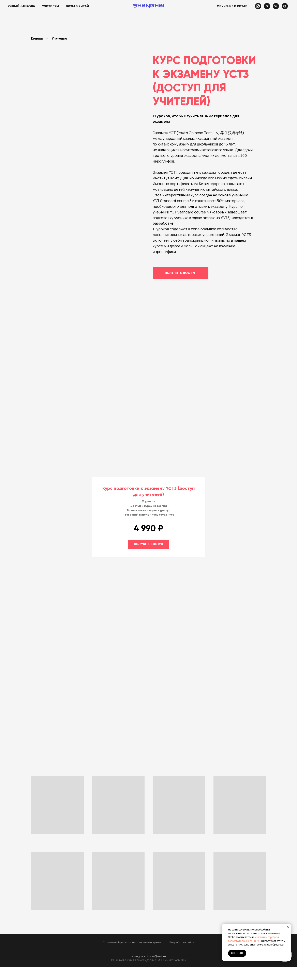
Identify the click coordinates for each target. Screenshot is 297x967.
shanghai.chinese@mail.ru (148, 956)
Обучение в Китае (232, 6)
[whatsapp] (258, 6)
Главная (37, 38)
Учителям (50, 6)
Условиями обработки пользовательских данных (254, 939)
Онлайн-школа (21, 6)
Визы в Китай (77, 6)
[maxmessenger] (285, 6)
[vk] (276, 6)
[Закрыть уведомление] (288, 927)
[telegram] (267, 6)
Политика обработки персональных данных (133, 942)
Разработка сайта (181, 942)
